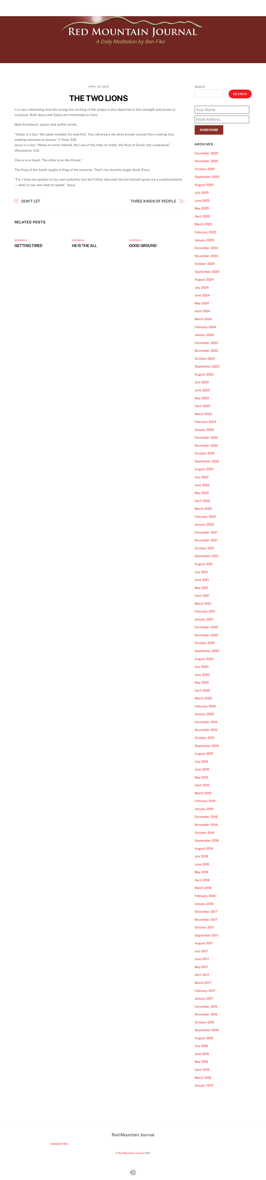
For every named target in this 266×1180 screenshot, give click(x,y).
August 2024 (204, 279)
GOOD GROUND (143, 245)
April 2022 (202, 501)
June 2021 (202, 579)
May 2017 (201, 967)
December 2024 (206, 248)
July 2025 (202, 192)
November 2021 (206, 540)
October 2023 (205, 358)
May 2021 (201, 587)
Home (177, 8)
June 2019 (202, 769)
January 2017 (204, 998)
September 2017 (207, 935)
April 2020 (202, 690)
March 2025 (203, 224)
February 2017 (205, 990)
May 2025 (202, 208)
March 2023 (203, 414)
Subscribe (209, 130)
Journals (21, 240)
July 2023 (202, 382)
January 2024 (204, 335)
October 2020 (205, 643)
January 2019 (204, 809)
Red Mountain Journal (131, 1153)
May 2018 (201, 872)
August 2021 (204, 564)
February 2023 (205, 421)
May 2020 (202, 682)
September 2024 (207, 271)
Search (200, 86)
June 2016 (202, 1054)
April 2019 (202, 785)
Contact (244, 8)
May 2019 (201, 777)
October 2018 (204, 832)
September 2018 (207, 840)
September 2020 (207, 651)
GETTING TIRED (29, 245)
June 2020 (202, 674)
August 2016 (204, 1038)
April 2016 (202, 1069)
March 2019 (203, 793)
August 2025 (204, 185)
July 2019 (201, 761)
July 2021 (201, 572)
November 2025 (206, 161)
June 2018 (202, 864)
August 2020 (204, 659)
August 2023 (204, 374)
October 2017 (204, 927)
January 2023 (204, 429)
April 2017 (202, 974)
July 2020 (202, 666)
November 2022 (206, 445)
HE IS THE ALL (84, 245)
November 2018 (206, 824)
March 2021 (203, 603)
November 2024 (206, 256)
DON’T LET (30, 201)
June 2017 (202, 959)
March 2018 (203, 888)
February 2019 (205, 801)
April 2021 (202, 595)
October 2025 (205, 169)
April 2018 (202, 880)
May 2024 (202, 303)
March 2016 (203, 1077)
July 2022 (202, 477)
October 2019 (204, 738)
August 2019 (204, 753)
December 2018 (206, 816)
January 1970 (204, 1085)
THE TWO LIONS (98, 98)
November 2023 (206, 350)
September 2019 (207, 746)
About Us (194, 8)
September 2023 (207, 366)
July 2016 (201, 1046)
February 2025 (205, 232)
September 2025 (207, 177)
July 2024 (202, 287)
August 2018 (204, 848)
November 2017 (206, 919)
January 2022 (204, 524)
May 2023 (202, 398)
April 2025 (202, 216)
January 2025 (204, 240)
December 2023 (206, 343)
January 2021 (204, 619)
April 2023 (202, 406)
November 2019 (206, 730)
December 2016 (206, 1006)
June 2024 (202, 295)
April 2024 (202, 311)
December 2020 (206, 627)
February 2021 (205, 611)
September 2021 (207, 556)
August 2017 (204, 943)
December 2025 (206, 153)
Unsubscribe (59, 1143)
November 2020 (206, 635)
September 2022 (207, 461)
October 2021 (204, 548)
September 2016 (207, 1030)
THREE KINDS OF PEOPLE (153, 201)
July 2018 (201, 856)
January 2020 (204, 714)
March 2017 (203, 982)
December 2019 (206, 722)
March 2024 (203, 319)
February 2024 (205, 327)
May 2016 (201, 1061)
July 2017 (201, 951)
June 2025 (202, 200)
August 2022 (204, 469)
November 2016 (206, 1014)
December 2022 (206, 437)
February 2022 (205, 516)
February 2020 (205, 706)
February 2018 (205, 896)
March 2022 (203, 508)
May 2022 (202, 493)
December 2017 (206, 911)
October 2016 (204, 1022)
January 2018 (204, 904)
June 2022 (202, 485)
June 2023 (202, 390)
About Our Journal (219, 8)
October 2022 (205, 453)
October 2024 (205, 263)
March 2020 (203, 698)
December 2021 (206, 532)
